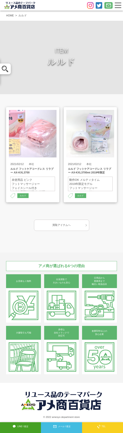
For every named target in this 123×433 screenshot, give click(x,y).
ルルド (23, 196)
